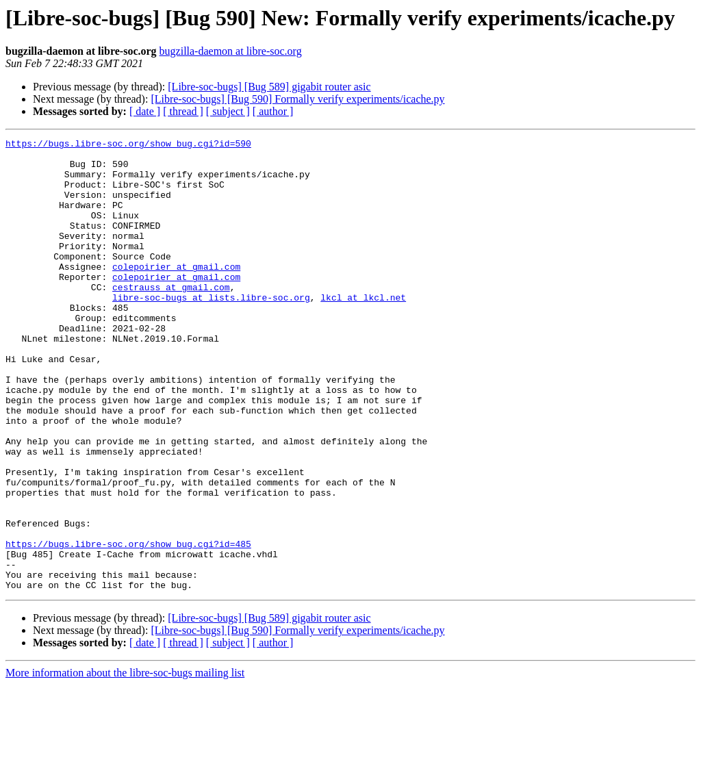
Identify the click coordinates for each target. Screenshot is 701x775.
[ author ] (273, 111)
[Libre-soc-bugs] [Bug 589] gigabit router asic (269, 86)
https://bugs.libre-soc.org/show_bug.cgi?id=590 (128, 145)
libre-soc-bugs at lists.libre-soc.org (211, 330)
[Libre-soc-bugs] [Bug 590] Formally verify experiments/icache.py (297, 99)
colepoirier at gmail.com (176, 293)
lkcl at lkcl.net (363, 330)
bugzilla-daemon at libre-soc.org (231, 51)
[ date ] (144, 111)
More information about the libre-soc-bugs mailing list (124, 763)
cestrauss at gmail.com (171, 318)
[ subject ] (228, 111)
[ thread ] (183, 111)
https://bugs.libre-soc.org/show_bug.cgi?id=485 (128, 626)
